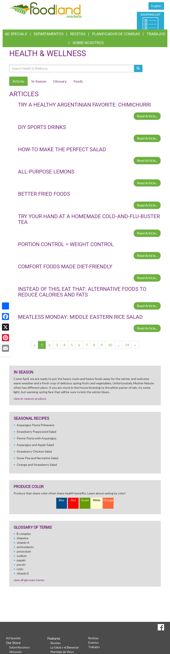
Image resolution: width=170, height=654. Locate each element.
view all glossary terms (29, 580)
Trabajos (156, 34)
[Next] (135, 345)
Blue (61, 500)
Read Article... (147, 116)
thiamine (23, 538)
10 (110, 345)
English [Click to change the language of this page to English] (156, 6)
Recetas (77, 34)
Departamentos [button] (48, 34)
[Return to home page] (45, 9)
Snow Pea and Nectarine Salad (37, 458)
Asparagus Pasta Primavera (35, 425)
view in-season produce (30, 398)
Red (73, 500)
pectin (21, 564)
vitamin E (23, 573)
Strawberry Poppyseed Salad (36, 431)
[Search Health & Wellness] (72, 68)
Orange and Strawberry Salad (37, 464)
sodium (22, 556)
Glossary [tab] (60, 81)
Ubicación (15, 652)
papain (21, 560)
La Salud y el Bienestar (65, 647)
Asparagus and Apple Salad (35, 445)
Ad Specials (16, 34)
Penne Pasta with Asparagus (36, 438)
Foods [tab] (78, 81)
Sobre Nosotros (88, 43)
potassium (24, 551)
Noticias (93, 638)
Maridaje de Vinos (62, 652)
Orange (108, 500)
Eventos (93, 642)
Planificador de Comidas (116, 34)
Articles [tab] (18, 81)
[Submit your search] (138, 68)
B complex (24, 534)
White (96, 500)
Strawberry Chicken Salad (34, 451)
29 (127, 345)
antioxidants (25, 547)
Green (85, 500)
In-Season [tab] (38, 81)
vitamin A (23, 542)
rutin (20, 569)
